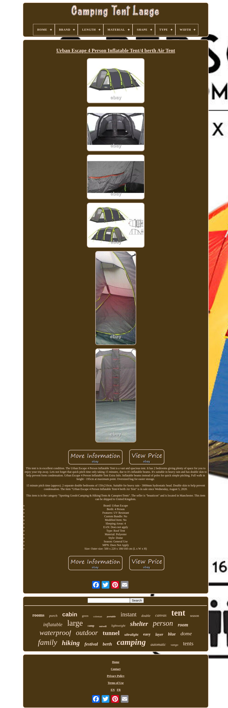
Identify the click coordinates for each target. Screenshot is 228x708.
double (145, 616)
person (163, 623)
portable (111, 616)
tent (178, 613)
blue (172, 634)
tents (188, 644)
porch (53, 616)
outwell (102, 626)
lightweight (118, 625)
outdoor (87, 632)
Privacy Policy (116, 676)
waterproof (55, 632)
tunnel (111, 633)
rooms (38, 615)
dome (186, 633)
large (75, 623)
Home (115, 662)
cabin (69, 614)
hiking (71, 643)
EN (113, 689)
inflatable (52, 624)
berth (107, 644)
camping (131, 642)
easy (146, 634)
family (47, 642)
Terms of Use (116, 683)
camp (91, 625)
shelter (139, 623)
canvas (161, 615)
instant (129, 614)
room (183, 624)
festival (91, 644)
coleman (97, 616)
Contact (116, 669)
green (85, 616)
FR (119, 689)
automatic (158, 644)
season (194, 616)
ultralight (131, 634)
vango (174, 645)
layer (159, 634)
